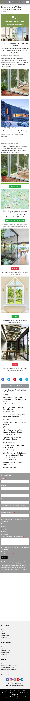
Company (4, 485)
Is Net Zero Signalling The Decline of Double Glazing (12, 431)
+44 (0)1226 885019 (15, 684)
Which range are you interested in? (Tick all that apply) (14, 520)
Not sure (4, 534)
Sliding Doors (5, 635)
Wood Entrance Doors (7, 667)
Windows (4, 632)
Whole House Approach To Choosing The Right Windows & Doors (14, 399)
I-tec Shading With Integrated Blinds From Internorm (14, 416)
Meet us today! (15, 186)
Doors (3, 634)
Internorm (15, 268)
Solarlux (15, 364)
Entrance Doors (5, 650)
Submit (4, 557)
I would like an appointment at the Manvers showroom (15, 548)
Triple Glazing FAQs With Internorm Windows (12, 439)
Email (2, 499)
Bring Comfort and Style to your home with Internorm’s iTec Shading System (15, 455)
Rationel (15, 316)
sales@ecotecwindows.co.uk (15, 685)
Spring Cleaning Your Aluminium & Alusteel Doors (14, 391)
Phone (3, 492)
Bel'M (3, 660)
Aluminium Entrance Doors (9, 666)
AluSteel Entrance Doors (8, 669)
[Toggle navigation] (27, 2)
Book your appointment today (15, 220)
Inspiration (4, 637)
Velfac (4, 531)
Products (4, 630)
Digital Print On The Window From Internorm (13, 408)
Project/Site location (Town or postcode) (13, 506)
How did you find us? (7, 512)
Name (3, 478)
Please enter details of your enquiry (12, 536)
